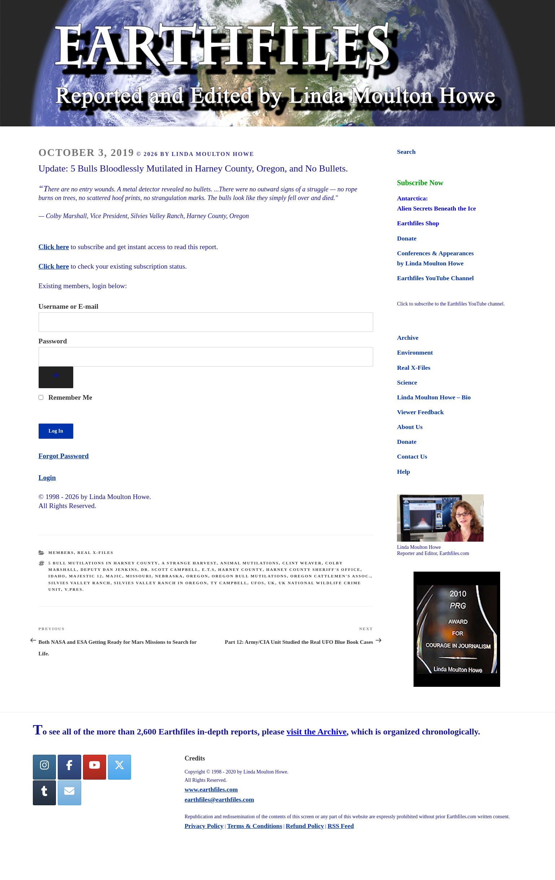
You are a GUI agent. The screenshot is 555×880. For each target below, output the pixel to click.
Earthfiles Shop (418, 223)
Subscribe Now (420, 183)
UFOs (257, 583)
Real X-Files (95, 552)
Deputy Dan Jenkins (108, 569)
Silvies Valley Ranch (79, 583)
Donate (406, 238)
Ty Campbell (229, 583)
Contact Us (412, 456)
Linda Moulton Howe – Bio (434, 397)
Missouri (139, 576)
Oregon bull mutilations (249, 576)
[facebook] (69, 767)
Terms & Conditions (254, 826)
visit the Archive (316, 732)
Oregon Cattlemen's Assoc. (330, 576)
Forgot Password (64, 456)
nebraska (169, 576)
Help (403, 471)
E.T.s (208, 569)
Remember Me (65, 397)
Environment (415, 352)
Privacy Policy (203, 826)
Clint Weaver (302, 563)
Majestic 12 (85, 576)
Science (407, 382)
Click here (54, 247)
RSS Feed (341, 826)
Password (53, 341)
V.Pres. (74, 589)
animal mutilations (249, 563)
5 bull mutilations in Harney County (103, 563)
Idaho (56, 576)
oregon (197, 576)
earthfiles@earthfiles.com (219, 799)
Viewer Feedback (420, 412)
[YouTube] (94, 767)
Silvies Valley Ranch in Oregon (160, 583)
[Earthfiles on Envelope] (69, 793)
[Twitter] (119, 767)
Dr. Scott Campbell (169, 569)
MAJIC (114, 576)
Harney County (240, 569)
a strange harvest (189, 563)
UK (271, 583)
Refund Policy (305, 826)
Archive (407, 337)
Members (61, 552)
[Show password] (56, 378)
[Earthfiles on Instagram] (44, 767)
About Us (410, 426)
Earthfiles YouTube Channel (435, 278)
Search (406, 151)
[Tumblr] (44, 793)
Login (47, 477)
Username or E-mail (69, 306)
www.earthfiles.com (211, 789)
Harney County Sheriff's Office (313, 569)
